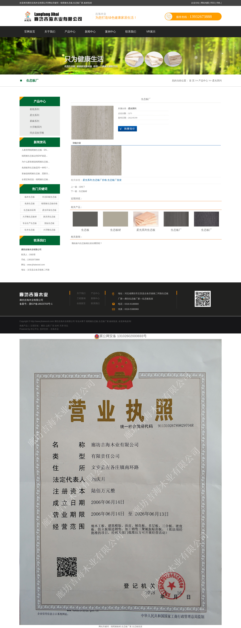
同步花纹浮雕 (37, 132)
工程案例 (81, 298)
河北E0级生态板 (49, 197)
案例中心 (110, 31)
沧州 (57, 326)
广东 (52, 326)
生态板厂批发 (114, 180)
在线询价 (127, 128)
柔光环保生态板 (49, 210)
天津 (61, 326)
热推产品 (24, 326)
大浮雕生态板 (49, 230)
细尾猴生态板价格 (49, 203)
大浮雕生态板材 (30, 217)
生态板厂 (176, 229)
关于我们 (49, 31)
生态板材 (83, 191)
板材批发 (113, 321)
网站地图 (205, 3)
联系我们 (130, 31)
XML (218, 3)
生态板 (85, 229)
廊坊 (43, 326)
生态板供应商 (30, 210)
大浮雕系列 (36, 127)
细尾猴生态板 (92, 321)
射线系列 (34, 109)
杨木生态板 (30, 197)
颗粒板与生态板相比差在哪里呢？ (87, 243)
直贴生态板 (49, 223)
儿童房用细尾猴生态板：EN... (35, 150)
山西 (48, 326)
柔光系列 (217, 80)
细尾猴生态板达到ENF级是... (35, 156)
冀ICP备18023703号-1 (41, 303)
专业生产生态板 (30, 223)
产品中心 (70, 31)
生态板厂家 (104, 321)
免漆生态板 (30, 203)
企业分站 (195, 3)
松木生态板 (30, 230)
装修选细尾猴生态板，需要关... (36, 173)
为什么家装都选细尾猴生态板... (36, 162)
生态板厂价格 (100, 180)
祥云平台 (35, 329)
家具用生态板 (49, 217)
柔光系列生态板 (145, 229)
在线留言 (81, 303)
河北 (66, 326)
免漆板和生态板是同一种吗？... (36, 167)
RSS (213, 3)
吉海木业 (54, 329)
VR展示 (150, 31)
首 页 (192, 80)
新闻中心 (90, 31)
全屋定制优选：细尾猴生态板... (36, 179)
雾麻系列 (34, 121)
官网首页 (29, 31)
